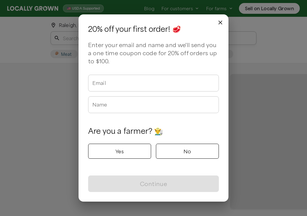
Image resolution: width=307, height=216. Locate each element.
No (187, 151)
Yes (119, 151)
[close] (220, 22)
